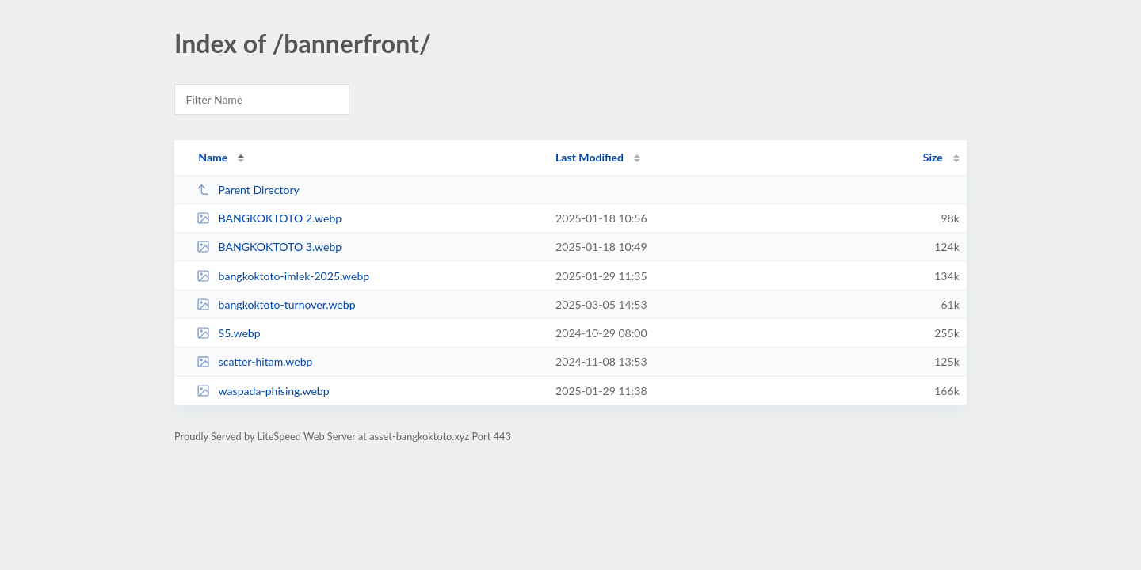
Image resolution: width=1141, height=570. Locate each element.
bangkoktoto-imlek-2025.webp (283, 276)
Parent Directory (248, 189)
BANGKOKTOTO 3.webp (269, 246)
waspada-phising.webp (263, 390)
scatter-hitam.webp (254, 361)
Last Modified (589, 157)
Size (933, 157)
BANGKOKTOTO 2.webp (269, 218)
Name (212, 157)
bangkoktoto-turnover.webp (276, 304)
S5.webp (228, 333)
